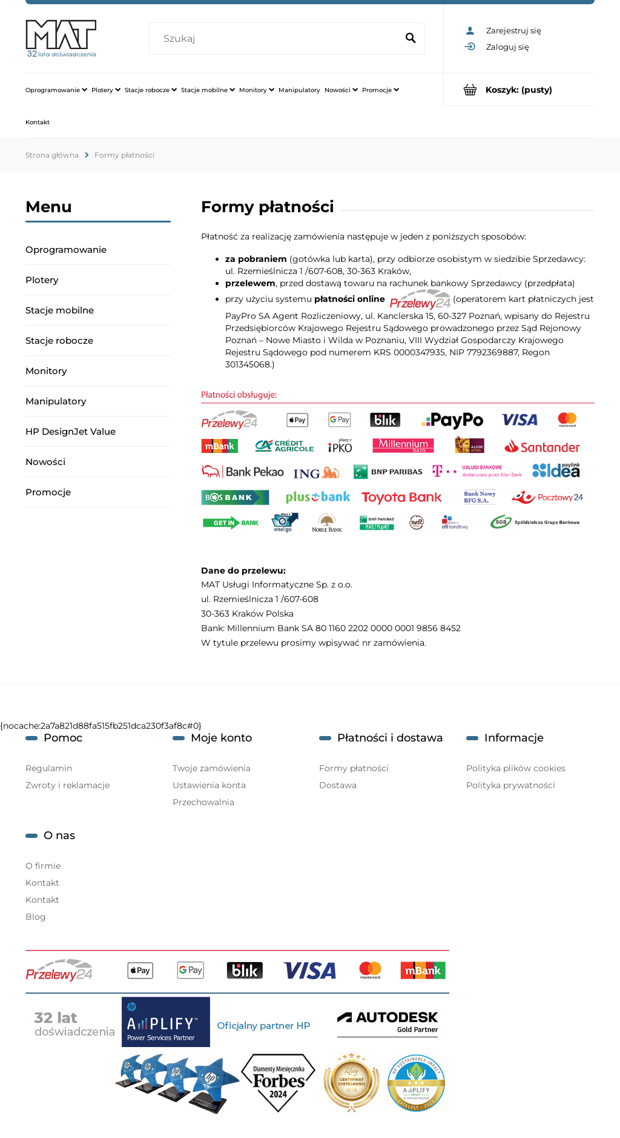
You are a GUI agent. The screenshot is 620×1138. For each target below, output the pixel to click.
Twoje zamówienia (212, 768)
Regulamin (48, 768)
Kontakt (42, 882)
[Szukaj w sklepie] (275, 38)
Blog (35, 916)
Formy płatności (354, 768)
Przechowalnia (203, 802)
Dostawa (338, 785)
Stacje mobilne (59, 310)
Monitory (46, 371)
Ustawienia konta (209, 785)
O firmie (43, 865)
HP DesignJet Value (70, 431)
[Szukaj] (410, 39)
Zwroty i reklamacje (67, 785)
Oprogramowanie (66, 249)
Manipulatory (55, 401)
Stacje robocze (59, 340)
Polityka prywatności (510, 785)
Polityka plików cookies (516, 768)
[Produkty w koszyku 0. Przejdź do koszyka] (519, 89)
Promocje (48, 492)
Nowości (45, 461)
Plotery (41, 280)
